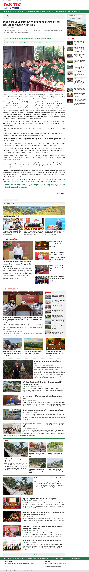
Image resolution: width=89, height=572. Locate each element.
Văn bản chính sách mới (22, 18)
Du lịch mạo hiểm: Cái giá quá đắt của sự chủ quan (79, 43)
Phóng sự (27, 11)
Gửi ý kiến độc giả (9, 203)
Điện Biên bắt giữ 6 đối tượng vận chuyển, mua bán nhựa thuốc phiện (79, 56)
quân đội (15, 200)
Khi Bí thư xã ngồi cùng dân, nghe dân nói (13, 331)
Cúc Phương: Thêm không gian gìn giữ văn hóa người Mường (41, 540)
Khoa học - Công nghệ (46, 11)
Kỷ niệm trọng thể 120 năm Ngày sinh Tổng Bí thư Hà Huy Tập (56, 268)
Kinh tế (23, 11)
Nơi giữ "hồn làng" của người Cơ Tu (57, 311)
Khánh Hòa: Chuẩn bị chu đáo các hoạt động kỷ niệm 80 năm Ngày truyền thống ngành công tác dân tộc (80, 102)
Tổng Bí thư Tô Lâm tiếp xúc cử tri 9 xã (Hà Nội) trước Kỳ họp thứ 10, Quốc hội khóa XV (12, 232)
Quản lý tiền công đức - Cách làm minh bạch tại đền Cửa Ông (55, 470)
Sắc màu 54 (19, 11)
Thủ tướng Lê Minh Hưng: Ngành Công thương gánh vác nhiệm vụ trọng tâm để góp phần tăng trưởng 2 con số (17, 264)
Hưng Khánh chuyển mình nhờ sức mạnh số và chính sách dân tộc (37, 455)
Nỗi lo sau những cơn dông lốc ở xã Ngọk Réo (48, 478)
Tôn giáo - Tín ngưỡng (27, 500)
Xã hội (30, 11)
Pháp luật (39, 11)
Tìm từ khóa (72, 18)
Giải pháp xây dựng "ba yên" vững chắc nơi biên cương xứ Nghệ (58, 327)
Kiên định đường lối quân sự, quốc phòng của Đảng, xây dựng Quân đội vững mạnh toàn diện (33, 232)
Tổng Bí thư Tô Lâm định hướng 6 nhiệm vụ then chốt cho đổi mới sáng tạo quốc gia (29, 42)
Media (72, 11)
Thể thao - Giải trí (77, 11)
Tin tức (5, 18)
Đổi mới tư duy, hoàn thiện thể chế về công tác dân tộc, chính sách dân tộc (57, 279)
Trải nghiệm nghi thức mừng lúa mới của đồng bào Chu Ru (57, 316)
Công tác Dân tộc (26, 516)
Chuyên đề (68, 11)
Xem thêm (34, 554)
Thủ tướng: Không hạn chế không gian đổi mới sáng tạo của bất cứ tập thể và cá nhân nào (30, 38)
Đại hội (11, 200)
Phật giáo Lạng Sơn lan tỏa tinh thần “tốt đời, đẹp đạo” (39, 499)
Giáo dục (52, 11)
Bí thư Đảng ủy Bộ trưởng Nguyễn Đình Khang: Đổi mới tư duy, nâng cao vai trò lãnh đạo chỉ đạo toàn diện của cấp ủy (22, 319)
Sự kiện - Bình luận (12, 18)
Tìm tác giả (80, 18)
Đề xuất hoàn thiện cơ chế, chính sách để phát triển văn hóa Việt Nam (56, 244)
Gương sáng (34, 11)
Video (7, 441)
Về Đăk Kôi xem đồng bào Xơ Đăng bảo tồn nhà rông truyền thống (36, 471)
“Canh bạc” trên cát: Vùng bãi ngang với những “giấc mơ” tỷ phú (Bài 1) (12, 353)
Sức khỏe (56, 11)
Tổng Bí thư (6, 200)
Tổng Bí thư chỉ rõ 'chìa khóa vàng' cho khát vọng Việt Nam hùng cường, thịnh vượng (54, 232)
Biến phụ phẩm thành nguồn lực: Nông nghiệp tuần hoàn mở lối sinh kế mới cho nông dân (79, 49)
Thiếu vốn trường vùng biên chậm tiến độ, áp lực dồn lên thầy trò (58, 297)
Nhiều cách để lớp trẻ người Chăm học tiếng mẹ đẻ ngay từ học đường (58, 332)
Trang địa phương (62, 11)
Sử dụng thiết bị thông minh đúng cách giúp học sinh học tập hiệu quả (58, 302)
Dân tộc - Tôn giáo (12, 11)
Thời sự (7, 11)
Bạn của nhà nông (26, 386)
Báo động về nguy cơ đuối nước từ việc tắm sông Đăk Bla (58, 322)
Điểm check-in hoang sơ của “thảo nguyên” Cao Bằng (79, 61)
